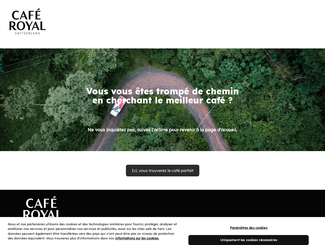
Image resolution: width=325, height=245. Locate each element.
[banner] (162, 17)
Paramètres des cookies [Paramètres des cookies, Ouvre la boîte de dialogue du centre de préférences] (248, 230)
